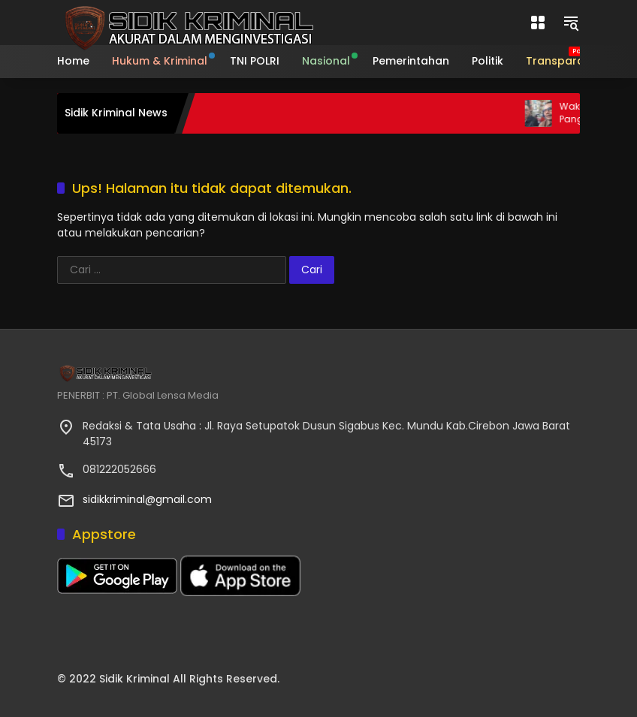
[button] (571, 23)
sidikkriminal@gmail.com (147, 499)
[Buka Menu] (538, 23)
